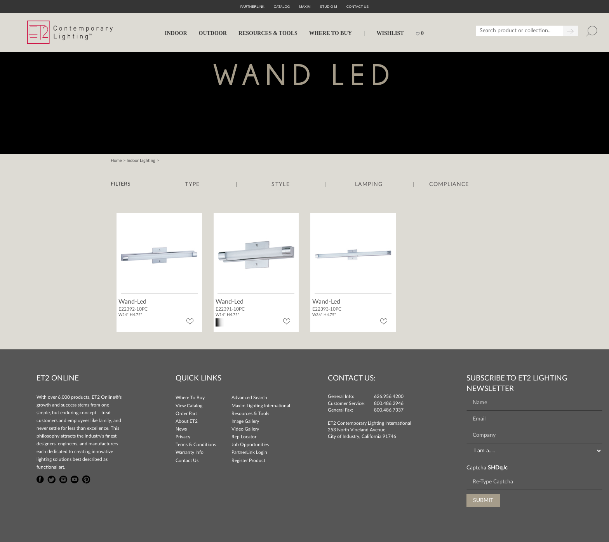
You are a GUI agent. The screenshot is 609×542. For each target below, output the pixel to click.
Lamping (369, 184)
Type (192, 184)
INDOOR (176, 33)
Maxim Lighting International (260, 405)
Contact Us (187, 460)
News (181, 429)
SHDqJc (498, 468)
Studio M (328, 7)
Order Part (186, 413)
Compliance (449, 184)
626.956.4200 (389, 396)
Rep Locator (243, 436)
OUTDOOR (213, 33)
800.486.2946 (389, 403)
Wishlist (390, 33)
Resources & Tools (250, 413)
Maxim (305, 7)
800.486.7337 (389, 410)
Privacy (183, 436)
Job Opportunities (250, 444)
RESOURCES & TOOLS (268, 33)
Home (116, 160)
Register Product (248, 460)
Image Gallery (245, 421)
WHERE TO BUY (330, 33)
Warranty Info (190, 452)
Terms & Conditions (196, 444)
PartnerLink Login (249, 452)
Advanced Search (249, 397)
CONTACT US (357, 7)
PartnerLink (252, 7)
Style (280, 184)
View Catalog (189, 405)
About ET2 (187, 421)
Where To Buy (190, 397)
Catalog (282, 7)
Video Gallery (245, 429)
